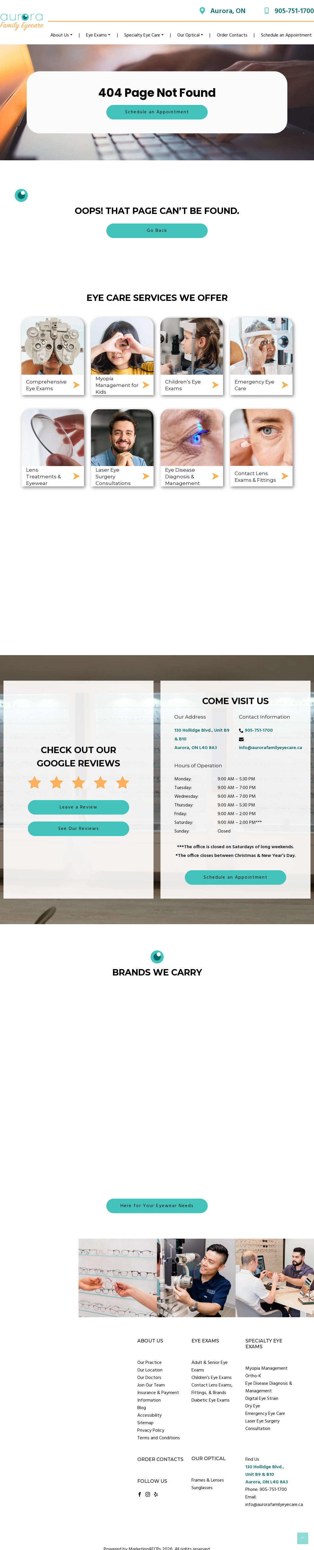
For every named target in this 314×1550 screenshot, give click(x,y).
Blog (141, 1408)
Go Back (157, 231)
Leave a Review (79, 807)
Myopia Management (266, 1368)
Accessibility (149, 1415)
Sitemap (145, 1423)
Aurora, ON (228, 11)
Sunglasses (202, 1488)
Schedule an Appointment (286, 35)
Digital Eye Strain (261, 1398)
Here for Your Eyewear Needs (157, 1206)
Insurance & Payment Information (158, 1396)
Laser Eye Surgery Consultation (262, 1425)
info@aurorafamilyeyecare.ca (270, 748)
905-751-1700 (294, 11)
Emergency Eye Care (265, 1414)
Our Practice (149, 1363)
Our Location (150, 1370)
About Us (59, 35)
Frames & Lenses (207, 1480)
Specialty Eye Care (142, 35)
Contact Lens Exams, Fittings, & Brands (212, 1389)
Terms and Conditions (158, 1438)
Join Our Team (151, 1385)
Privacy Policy (150, 1430)
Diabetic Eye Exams (210, 1400)
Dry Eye (252, 1406)
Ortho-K (253, 1376)
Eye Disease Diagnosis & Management (268, 1387)
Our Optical (188, 35)
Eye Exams (96, 35)
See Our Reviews (78, 829)
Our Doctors (149, 1378)
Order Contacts (232, 35)
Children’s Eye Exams (211, 1378)
